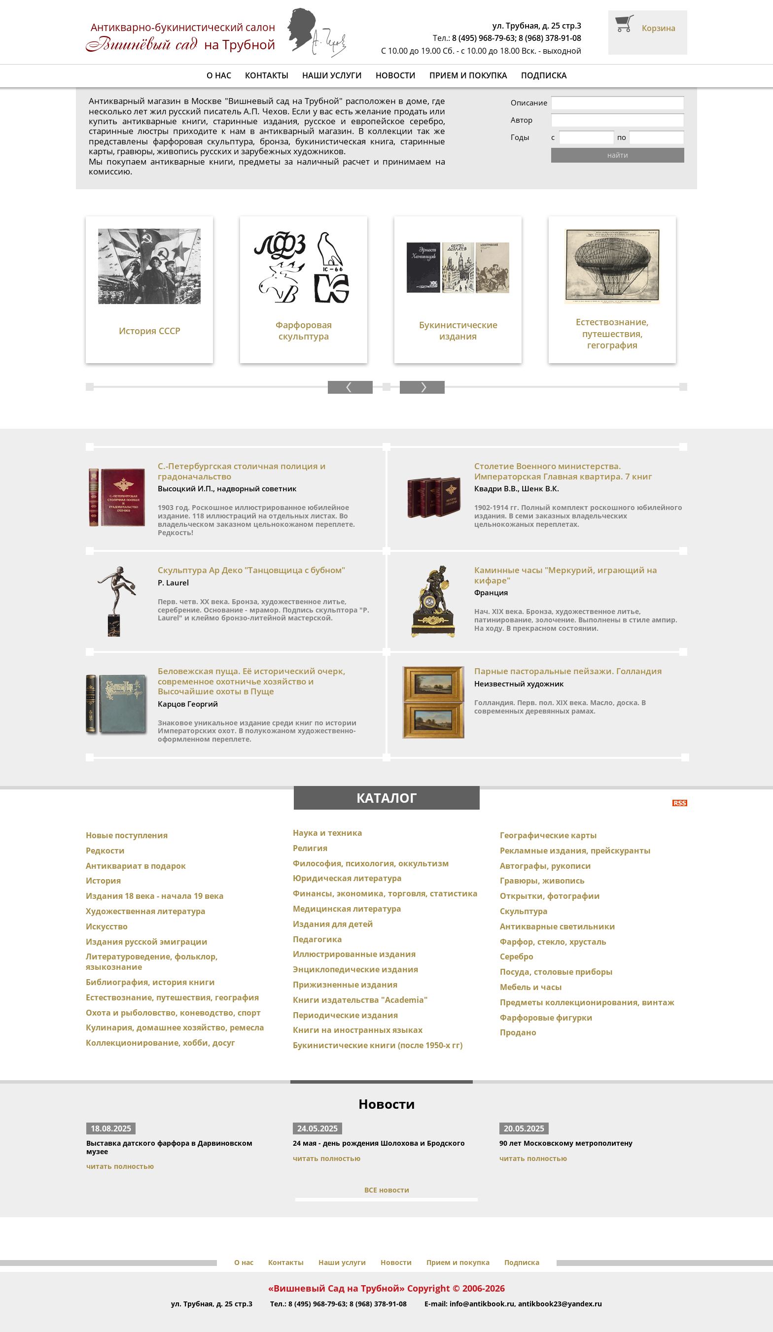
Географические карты (548, 821)
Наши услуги (332, 75)
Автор (521, 120)
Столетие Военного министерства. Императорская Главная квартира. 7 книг (563, 457)
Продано (518, 1018)
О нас (219, 75)
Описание (529, 102)
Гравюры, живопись (542, 866)
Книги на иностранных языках (357, 1016)
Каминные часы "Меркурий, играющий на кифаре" (565, 561)
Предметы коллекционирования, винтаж (587, 988)
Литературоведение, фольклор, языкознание (152, 947)
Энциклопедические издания (355, 955)
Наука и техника (327, 819)
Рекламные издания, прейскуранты (575, 836)
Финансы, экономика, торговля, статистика (385, 879)
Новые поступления (127, 821)
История (103, 866)
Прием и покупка (468, 75)
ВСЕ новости (386, 1176)
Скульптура (524, 897)
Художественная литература (146, 897)
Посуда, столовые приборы (556, 958)
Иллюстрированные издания (354, 940)
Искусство (107, 912)
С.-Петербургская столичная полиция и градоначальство (242, 457)
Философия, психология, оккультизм (371, 849)
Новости (396, 75)
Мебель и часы (531, 973)
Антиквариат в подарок (136, 851)
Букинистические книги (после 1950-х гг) (377, 1031)
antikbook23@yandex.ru (560, 1290)
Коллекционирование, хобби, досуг (160, 1029)
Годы (520, 137)
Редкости (105, 836)
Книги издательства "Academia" (360, 986)
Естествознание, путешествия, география (172, 983)
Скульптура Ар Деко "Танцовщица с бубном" (251, 556)
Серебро (516, 942)
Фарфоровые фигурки (546, 1003)
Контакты (266, 75)
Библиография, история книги (150, 968)
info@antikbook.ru (482, 1290)
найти (617, 155)
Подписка (544, 75)
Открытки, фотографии (550, 882)
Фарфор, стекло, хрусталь (553, 927)
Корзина (658, 28)
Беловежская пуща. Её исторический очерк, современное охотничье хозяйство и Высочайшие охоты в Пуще (252, 667)
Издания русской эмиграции (147, 927)
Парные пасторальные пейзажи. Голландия (568, 657)
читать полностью (120, 1152)
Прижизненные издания (345, 970)
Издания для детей (333, 910)
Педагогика (317, 925)
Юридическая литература (347, 864)
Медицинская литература (347, 894)
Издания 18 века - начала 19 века (155, 882)
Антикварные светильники (557, 912)
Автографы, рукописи (545, 851)
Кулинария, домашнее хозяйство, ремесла (175, 1013)
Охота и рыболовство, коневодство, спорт (173, 998)
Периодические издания (345, 1000)
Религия (310, 834)
